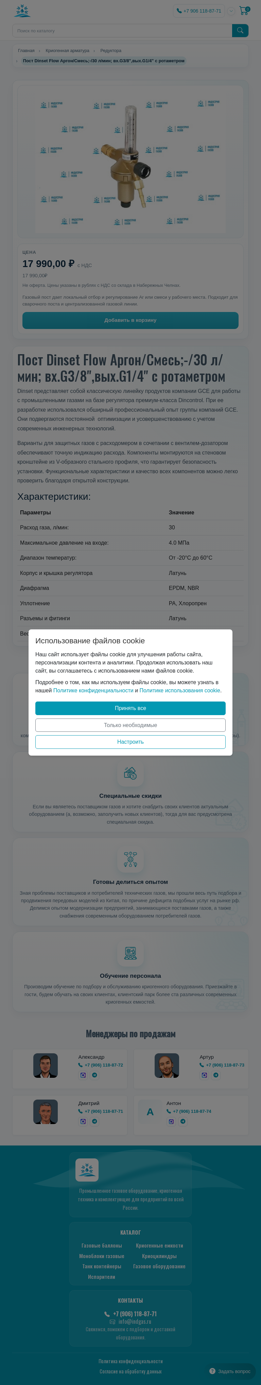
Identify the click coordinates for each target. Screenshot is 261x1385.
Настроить (130, 742)
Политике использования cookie (180, 690)
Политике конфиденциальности (93, 690)
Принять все (130, 708)
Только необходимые (130, 725)
